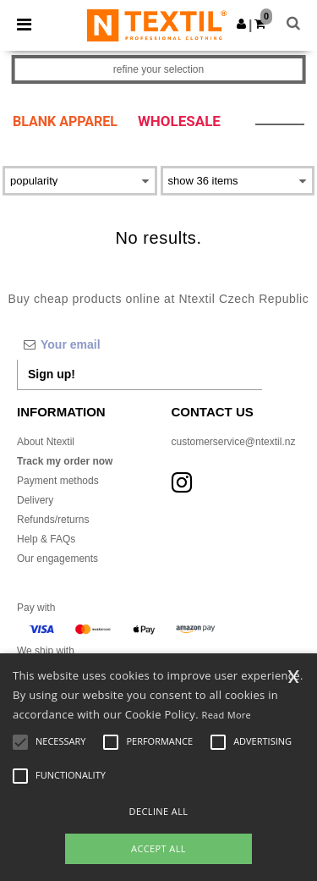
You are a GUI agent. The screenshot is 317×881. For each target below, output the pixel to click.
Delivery (35, 500)
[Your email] (139, 344)
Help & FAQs (46, 539)
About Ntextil (45, 442)
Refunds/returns (53, 520)
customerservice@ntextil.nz (234, 442)
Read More (227, 714)
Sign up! (51, 374)
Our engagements (57, 558)
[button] (241, 23)
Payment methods (58, 481)
